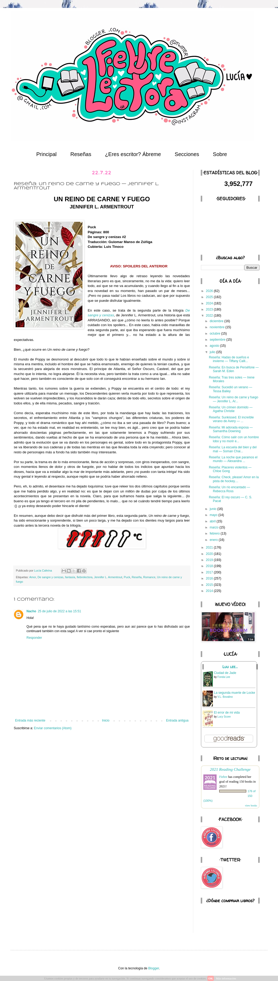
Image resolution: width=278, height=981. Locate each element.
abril (213, 521)
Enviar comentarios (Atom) (52, 728)
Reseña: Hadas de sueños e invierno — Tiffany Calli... (229, 359)
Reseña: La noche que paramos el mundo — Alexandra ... (233, 459)
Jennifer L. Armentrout (108, 577)
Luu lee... (230, 666)
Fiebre (223, 777)
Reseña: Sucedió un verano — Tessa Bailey (230, 389)
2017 (210, 572)
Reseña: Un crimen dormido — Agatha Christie (231, 409)
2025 (210, 297)
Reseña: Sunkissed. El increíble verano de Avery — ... (231, 419)
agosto (215, 346)
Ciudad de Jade (225, 673)
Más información (226, 978)
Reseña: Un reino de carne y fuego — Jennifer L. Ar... (233, 399)
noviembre (217, 327)
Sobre (220, 154)
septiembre (218, 339)
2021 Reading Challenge (230, 769)
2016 (210, 578)
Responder (34, 638)
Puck (127, 577)
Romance (149, 577)
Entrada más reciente (30, 720)
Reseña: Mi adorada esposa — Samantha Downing (231, 429)
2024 (210, 303)
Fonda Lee (223, 677)
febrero (215, 533)
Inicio (105, 720)
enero (214, 540)
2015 (210, 585)
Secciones (187, 154)
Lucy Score (224, 716)
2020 (210, 554)
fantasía (70, 577)
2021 (210, 547)
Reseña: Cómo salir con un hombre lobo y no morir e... (234, 439)
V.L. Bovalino (225, 696)
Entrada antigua (177, 720)
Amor (32, 577)
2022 (210, 315)
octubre (215, 333)
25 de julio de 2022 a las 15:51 (59, 611)
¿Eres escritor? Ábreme (133, 154)
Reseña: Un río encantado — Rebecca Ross (229, 489)
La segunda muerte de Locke (234, 693)
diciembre (217, 321)
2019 (210, 560)
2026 (210, 291)
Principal (46, 154)
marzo (214, 527)
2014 (210, 591)
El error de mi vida (227, 712)
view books (251, 805)
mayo (214, 515)
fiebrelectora (84, 577)
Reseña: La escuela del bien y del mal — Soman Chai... (233, 449)
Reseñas (80, 154)
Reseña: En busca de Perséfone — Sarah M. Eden (234, 369)
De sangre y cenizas (51, 577)
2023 (210, 309)
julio (213, 352)
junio (213, 509)
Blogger (153, 968)
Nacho (31, 611)
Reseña (137, 577)
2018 (210, 566)
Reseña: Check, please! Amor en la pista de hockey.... (234, 479)
